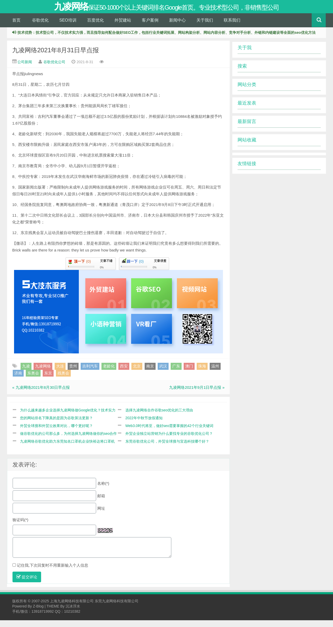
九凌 (26, 373)
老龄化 (109, 373)
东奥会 (33, 380)
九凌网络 (43, 373)
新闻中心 (177, 27)
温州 (215, 373)
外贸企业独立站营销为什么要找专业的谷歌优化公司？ (169, 440)
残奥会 (63, 380)
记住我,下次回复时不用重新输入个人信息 (52, 572)
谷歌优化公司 (54, 69)
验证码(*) (20, 526)
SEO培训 (67, 27)
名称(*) (103, 490)
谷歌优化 (40, 27)
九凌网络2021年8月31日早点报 (55, 57)
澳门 (189, 373)
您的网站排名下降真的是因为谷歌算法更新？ (56, 425)
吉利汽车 (90, 373)
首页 (16, 27)
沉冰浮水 (73, 613)
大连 (60, 373)
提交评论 (26, 583)
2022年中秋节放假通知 (144, 425)
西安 (124, 373)
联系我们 (232, 27)
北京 (137, 373)
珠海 (202, 373)
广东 (176, 373)
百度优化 (95, 27)
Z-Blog (38, 613)
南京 (150, 373)
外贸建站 (122, 27)
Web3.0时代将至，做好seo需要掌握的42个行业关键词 (169, 432)
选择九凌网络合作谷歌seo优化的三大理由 (159, 417)
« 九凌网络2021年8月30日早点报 (41, 394)
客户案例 (150, 27)
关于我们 (204, 27)
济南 (18, 380)
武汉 (163, 373)
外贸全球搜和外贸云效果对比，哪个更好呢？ (56, 432)
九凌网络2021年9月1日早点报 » (197, 394)
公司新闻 (24, 69)
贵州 (73, 373)
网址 (101, 515)
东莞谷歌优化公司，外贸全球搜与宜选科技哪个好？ (167, 448)
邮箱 (101, 502)
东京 (48, 380)
